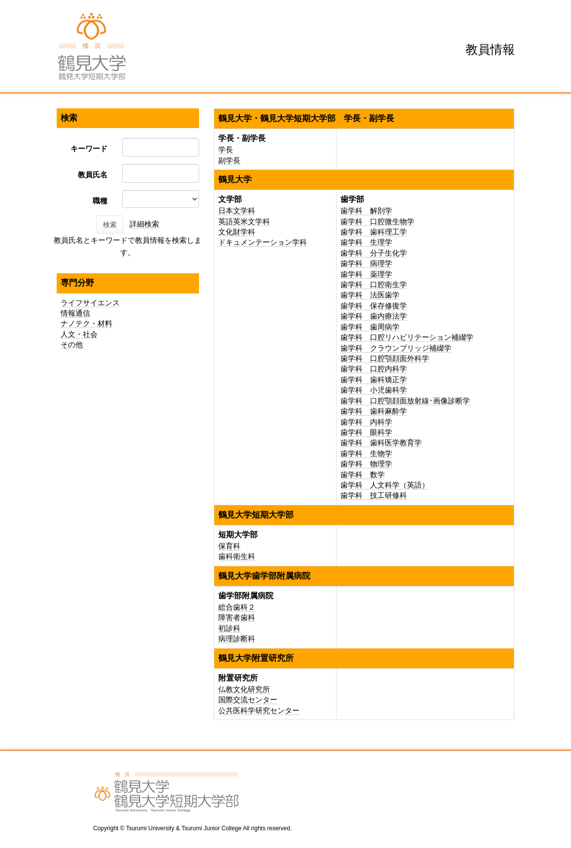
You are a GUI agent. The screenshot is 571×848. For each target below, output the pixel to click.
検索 (110, 224)
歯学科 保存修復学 (373, 305)
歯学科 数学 (362, 474)
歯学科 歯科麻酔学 (373, 411)
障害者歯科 (236, 617)
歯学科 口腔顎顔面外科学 (384, 358)
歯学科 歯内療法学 (373, 316)
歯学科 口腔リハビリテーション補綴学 (406, 337)
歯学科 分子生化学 (373, 253)
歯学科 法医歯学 (370, 295)
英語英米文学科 (244, 221)
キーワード (88, 148)
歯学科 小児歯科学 (373, 390)
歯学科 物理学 (366, 463)
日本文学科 (236, 210)
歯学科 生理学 (366, 242)
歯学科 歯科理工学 (373, 232)
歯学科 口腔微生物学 (377, 221)
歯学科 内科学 (366, 422)
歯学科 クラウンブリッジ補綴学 (395, 348)
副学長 (229, 160)
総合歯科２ (236, 607)
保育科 (229, 546)
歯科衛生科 (236, 556)
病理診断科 (236, 638)
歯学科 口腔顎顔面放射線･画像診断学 (405, 400)
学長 (225, 149)
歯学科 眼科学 (366, 432)
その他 (72, 344)
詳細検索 (144, 224)
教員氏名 (92, 174)
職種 (100, 200)
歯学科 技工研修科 (373, 495)
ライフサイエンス (90, 302)
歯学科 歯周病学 (370, 327)
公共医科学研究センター (259, 710)
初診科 (229, 628)
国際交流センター (247, 699)
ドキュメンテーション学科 (262, 242)
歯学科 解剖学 (366, 210)
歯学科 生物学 (366, 453)
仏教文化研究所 (244, 689)
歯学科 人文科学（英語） (384, 485)
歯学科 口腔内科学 (373, 368)
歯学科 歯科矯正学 (373, 379)
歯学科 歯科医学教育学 (381, 442)
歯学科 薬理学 (366, 274)
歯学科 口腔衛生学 (373, 284)
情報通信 (75, 313)
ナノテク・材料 (86, 323)
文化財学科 (236, 232)
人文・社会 (79, 334)
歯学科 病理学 (366, 263)
